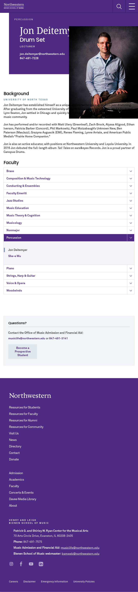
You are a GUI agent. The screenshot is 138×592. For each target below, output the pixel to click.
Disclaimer (29, 581)
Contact (14, 453)
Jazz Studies (70, 202)
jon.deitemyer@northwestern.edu (42, 54)
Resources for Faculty (23, 414)
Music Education (70, 209)
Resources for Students (24, 407)
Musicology (70, 224)
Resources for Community (26, 427)
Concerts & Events (21, 492)
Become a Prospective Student (23, 352)
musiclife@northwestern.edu (80, 547)
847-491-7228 (29, 58)
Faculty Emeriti (70, 194)
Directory (15, 446)
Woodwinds (70, 292)
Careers (13, 581)
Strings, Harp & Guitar (70, 277)
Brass (70, 172)
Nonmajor (70, 231)
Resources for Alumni (23, 420)
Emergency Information (54, 581)
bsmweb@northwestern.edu (80, 553)
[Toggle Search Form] (119, 6)
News (13, 440)
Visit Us (14, 433)
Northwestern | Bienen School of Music (14, 6)
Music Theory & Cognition (70, 217)
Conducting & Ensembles (70, 187)
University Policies (84, 581)
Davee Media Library (22, 499)
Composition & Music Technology (70, 180)
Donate (14, 459)
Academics (16, 479)
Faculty (14, 486)
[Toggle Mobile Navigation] (131, 6)
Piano (70, 269)
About (13, 505)
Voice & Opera (70, 284)
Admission (16, 473)
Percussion (70, 239)
